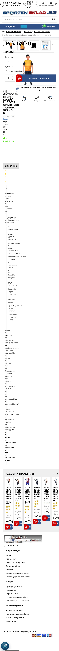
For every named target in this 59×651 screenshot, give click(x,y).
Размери (9, 57)
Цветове (9, 67)
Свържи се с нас (50, 99)
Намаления (11, 590)
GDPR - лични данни (15, 562)
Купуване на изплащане (17, 573)
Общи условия (13, 566)
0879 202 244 (28, 4)
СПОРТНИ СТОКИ (13, 32)
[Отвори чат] (5, 646)
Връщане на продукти (17, 597)
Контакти (11, 559)
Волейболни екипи (42, 32)
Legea (5, 119)
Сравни (24, 99)
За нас (9, 555)
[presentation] (53, 474)
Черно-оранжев (14, 71)
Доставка (11, 569)
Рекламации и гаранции (17, 601)
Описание (11, 166)
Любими (11, 99)
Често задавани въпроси (18, 577)
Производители (14, 586)
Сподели (37, 99)
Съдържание (12, 593)
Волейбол (28, 32)
